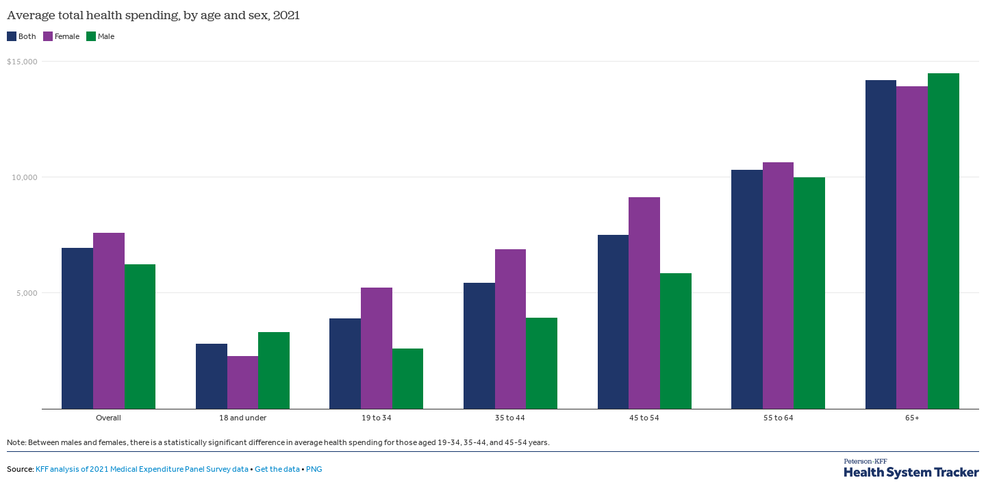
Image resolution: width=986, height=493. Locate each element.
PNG (314, 469)
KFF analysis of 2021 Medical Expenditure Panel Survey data (142, 469)
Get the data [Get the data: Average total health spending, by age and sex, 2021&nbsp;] (277, 469)
